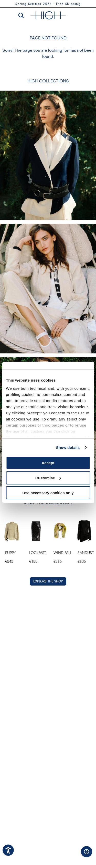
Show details (68, 447)
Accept (47, 463)
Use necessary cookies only (47, 493)
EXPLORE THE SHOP (48, 581)
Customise (48, 478)
